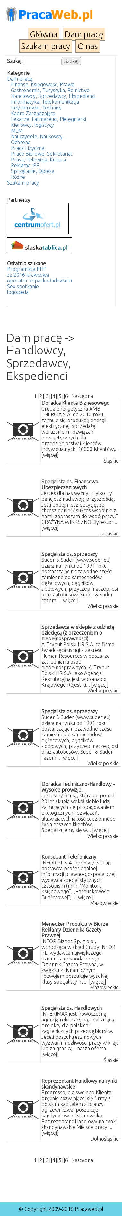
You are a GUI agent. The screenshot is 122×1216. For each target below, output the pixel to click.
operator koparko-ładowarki (39, 280)
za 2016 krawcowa (28, 275)
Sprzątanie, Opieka (32, 171)
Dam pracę (84, 34)
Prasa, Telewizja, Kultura (38, 159)
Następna (82, 396)
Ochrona (20, 142)
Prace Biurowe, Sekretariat (42, 154)
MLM (16, 131)
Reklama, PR (25, 165)
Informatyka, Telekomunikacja (45, 102)
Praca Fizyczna (27, 148)
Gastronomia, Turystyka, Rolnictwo (50, 90)
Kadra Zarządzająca (33, 113)
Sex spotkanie (23, 286)
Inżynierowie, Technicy (36, 107)
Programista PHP (27, 269)
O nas (87, 46)
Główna (43, 34)
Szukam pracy (45, 46)
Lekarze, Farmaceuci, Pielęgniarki (48, 119)
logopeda (18, 292)
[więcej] (50, 455)
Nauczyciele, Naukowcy (37, 136)
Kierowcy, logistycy (32, 125)
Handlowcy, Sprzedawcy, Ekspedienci (53, 96)
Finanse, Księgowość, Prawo (42, 84)
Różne (18, 177)
